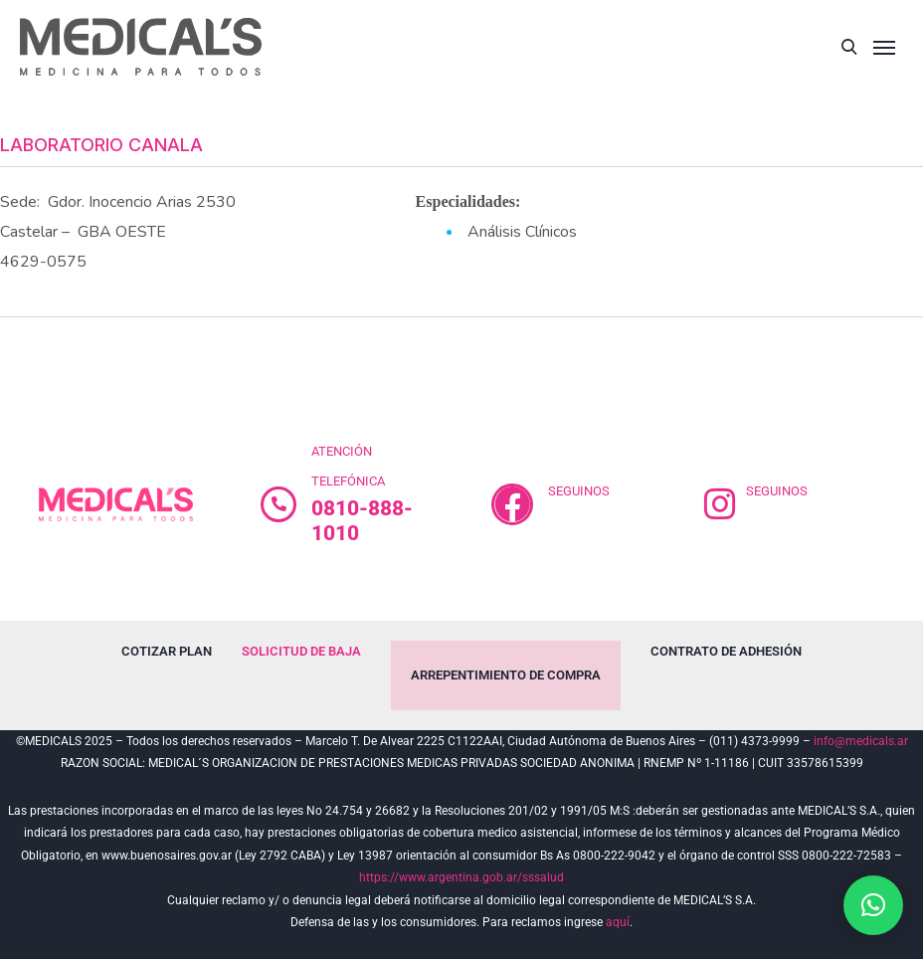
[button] (873, 905)
